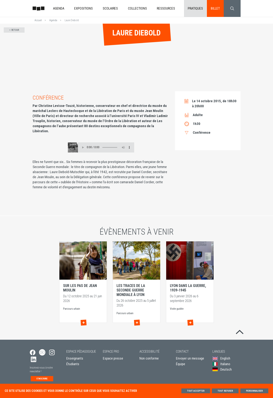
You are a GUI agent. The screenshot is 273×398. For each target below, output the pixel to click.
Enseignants (74, 358)
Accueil (38, 20)
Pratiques (195, 8)
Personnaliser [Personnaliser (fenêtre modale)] (254, 391)
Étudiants (72, 364)
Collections (137, 8)
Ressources (166, 8)
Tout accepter (195, 391)
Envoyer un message (190, 358)
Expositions (83, 8)
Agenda (58, 8)
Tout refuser (225, 391)
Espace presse (113, 358)
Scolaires (110, 8)
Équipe (180, 364)
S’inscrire (42, 378)
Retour (15, 30)
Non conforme (149, 358)
